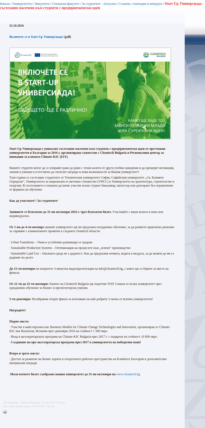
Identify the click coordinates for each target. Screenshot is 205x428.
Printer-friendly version (6, 412)
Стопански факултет (66, 4)
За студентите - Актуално (99, 4)
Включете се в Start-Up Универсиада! (36, 37)
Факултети (42, 4)
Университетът (22, 4)
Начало (5, 4)
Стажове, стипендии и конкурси (140, 4)
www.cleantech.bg (128, 374)
